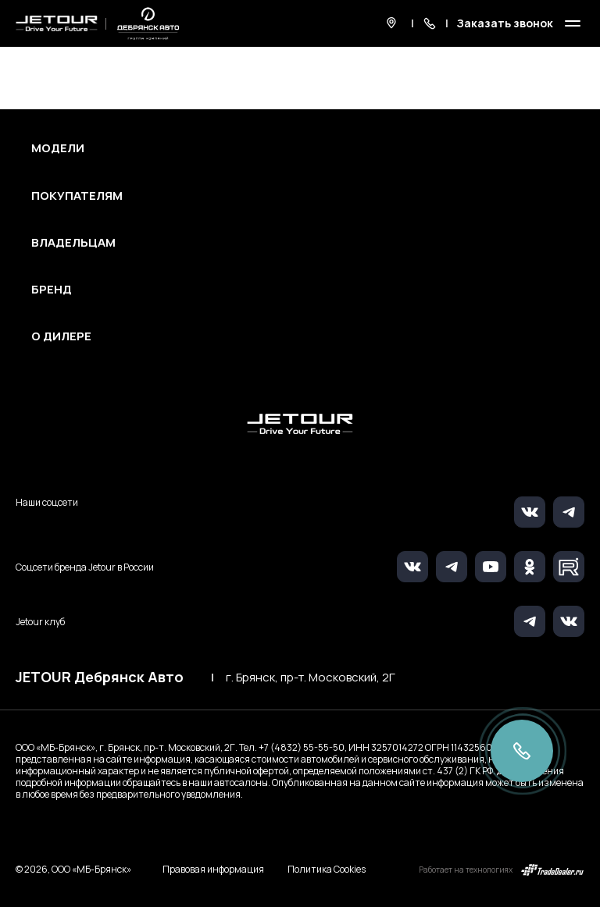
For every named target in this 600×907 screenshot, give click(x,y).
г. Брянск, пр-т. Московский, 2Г (310, 677)
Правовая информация (213, 869)
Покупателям (77, 196)
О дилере (61, 336)
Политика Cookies (327, 869)
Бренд (51, 289)
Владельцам (73, 243)
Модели (57, 148)
